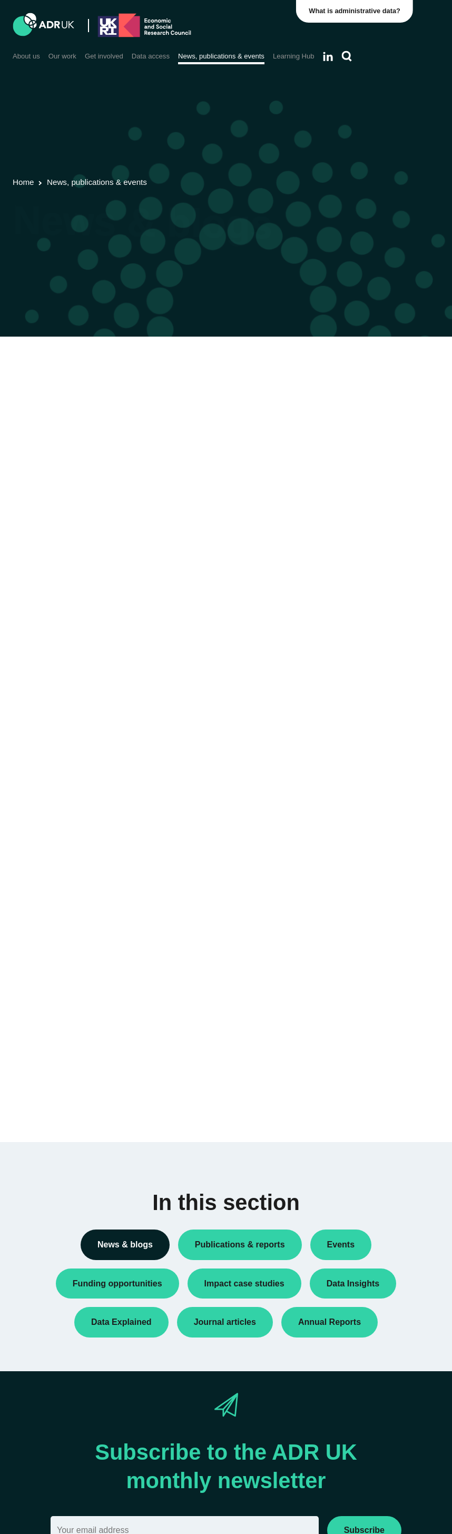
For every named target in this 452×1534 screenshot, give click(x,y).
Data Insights (354, 475)
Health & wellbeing (363, 1051)
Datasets (347, 521)
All (336, 379)
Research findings (362, 639)
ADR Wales (351, 845)
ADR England (354, 811)
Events (343, 538)
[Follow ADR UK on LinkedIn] (328, 56)
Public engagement (364, 606)
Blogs (341, 442)
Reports (345, 622)
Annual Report (356, 425)
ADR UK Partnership (366, 828)
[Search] (346, 56)
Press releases (356, 589)
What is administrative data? (355, 11)
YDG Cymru (352, 891)
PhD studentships (361, 572)
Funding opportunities (368, 555)
